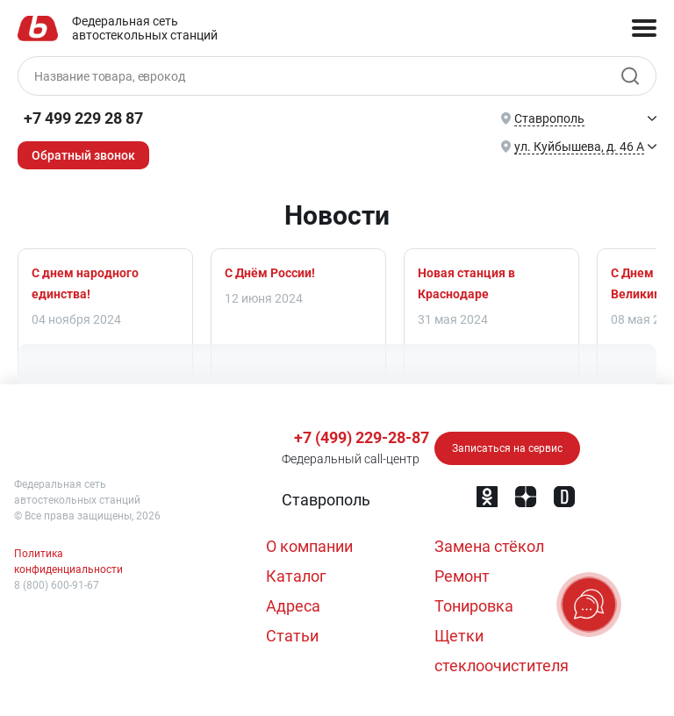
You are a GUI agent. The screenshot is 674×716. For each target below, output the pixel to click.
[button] (324, 500)
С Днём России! (270, 273)
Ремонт (462, 576)
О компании (309, 546)
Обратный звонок (83, 155)
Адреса (293, 606)
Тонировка (473, 606)
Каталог (296, 576)
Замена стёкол (489, 546)
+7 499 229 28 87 (83, 118)
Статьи (292, 635)
